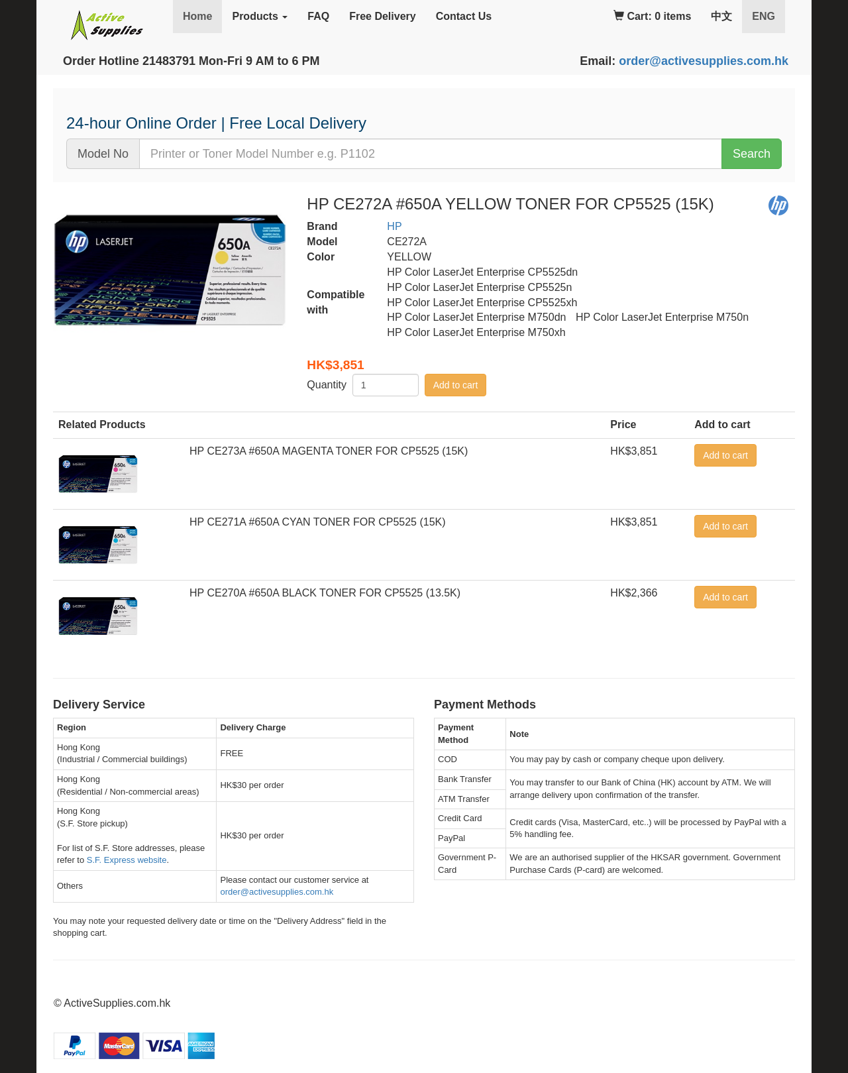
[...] (430, 154)
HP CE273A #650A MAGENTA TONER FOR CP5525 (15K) (328, 451)
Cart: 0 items (652, 16)
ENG (768, 15)
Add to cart (455, 385)
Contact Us (464, 16)
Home (197, 16)
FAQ (318, 16)
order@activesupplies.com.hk (703, 61)
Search (751, 153)
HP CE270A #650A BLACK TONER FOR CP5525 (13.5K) (324, 592)
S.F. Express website (127, 860)
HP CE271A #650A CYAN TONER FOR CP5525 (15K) (317, 522)
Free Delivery (382, 16)
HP (394, 226)
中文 (721, 16)
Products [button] (260, 16)
